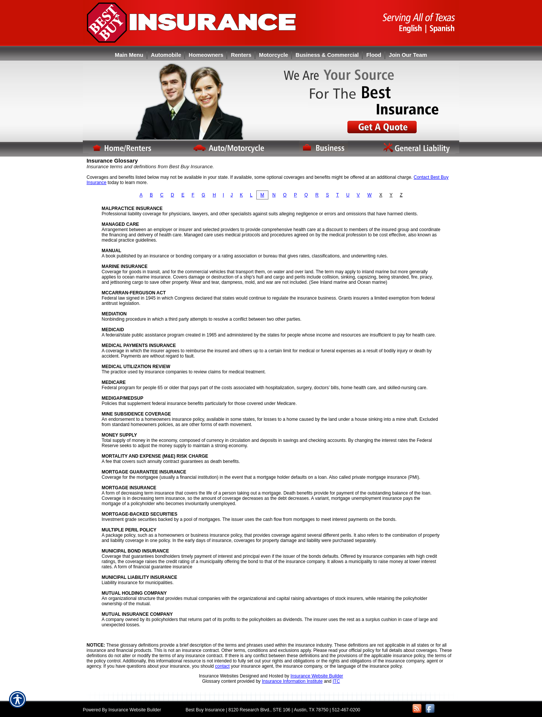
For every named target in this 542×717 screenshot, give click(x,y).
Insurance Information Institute (292, 681)
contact (222, 666)
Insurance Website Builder (317, 676)
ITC (336, 681)
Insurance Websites (218, 676)
